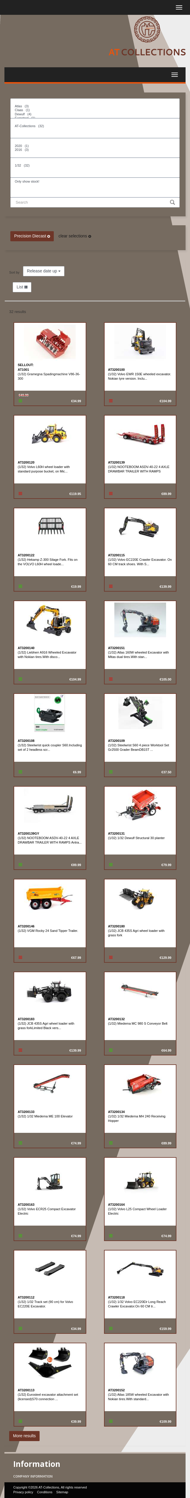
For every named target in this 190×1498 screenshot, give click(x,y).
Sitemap (62, 1492)
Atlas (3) (95, 106)
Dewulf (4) (95, 114)
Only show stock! (95, 181)
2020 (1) (95, 146)
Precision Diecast (32, 236)
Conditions (44, 1492)
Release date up (44, 271)
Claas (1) (95, 110)
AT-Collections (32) (95, 126)
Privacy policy (23, 1492)
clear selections (75, 236)
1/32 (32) (95, 165)
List (22, 287)
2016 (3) (95, 150)
